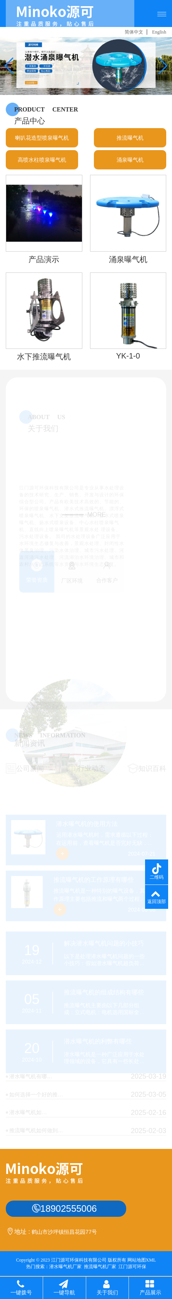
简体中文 (134, 32)
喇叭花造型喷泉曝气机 (42, 148)
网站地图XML (141, 1260)
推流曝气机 (130, 148)
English (159, 32)
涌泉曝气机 (130, 170)
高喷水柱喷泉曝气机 (42, 170)
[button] (9, 66)
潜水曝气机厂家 (65, 1266)
